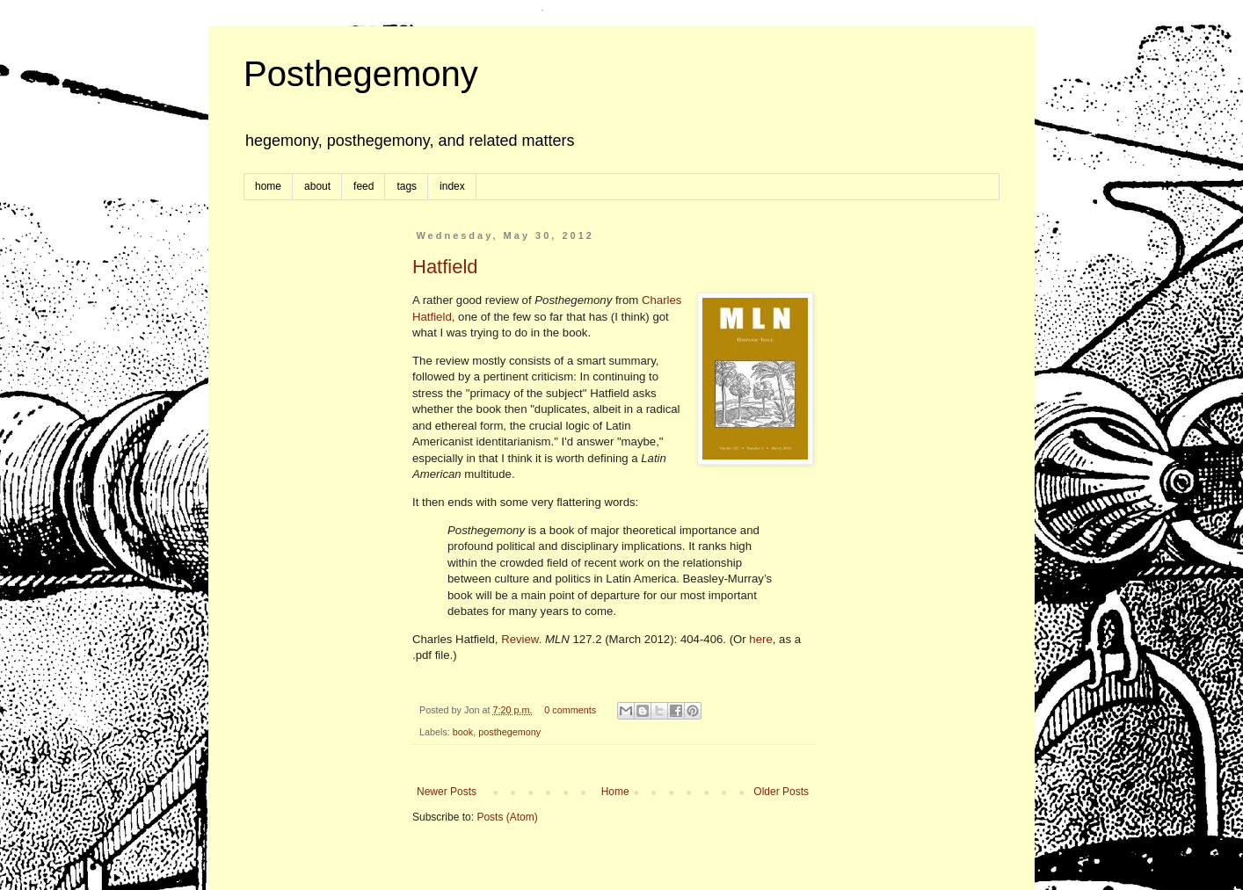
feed (363, 186)
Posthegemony (361, 73)
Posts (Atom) (506, 817)
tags (406, 186)
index (452, 186)
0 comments (570, 710)
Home (615, 791)
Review (520, 639)
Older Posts (781, 791)
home (268, 186)
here (760, 639)
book (463, 732)
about (317, 186)
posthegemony (509, 732)
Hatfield (445, 267)
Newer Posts (446, 791)
